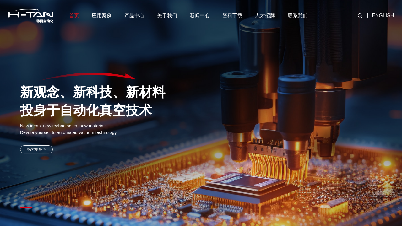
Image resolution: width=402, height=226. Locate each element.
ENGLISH (383, 15)
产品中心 (134, 15)
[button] (26, 207)
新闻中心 (200, 15)
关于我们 (167, 15)
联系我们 (298, 15)
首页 (74, 15)
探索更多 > (36, 149)
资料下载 (232, 15)
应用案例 (102, 15)
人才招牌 (265, 15)
